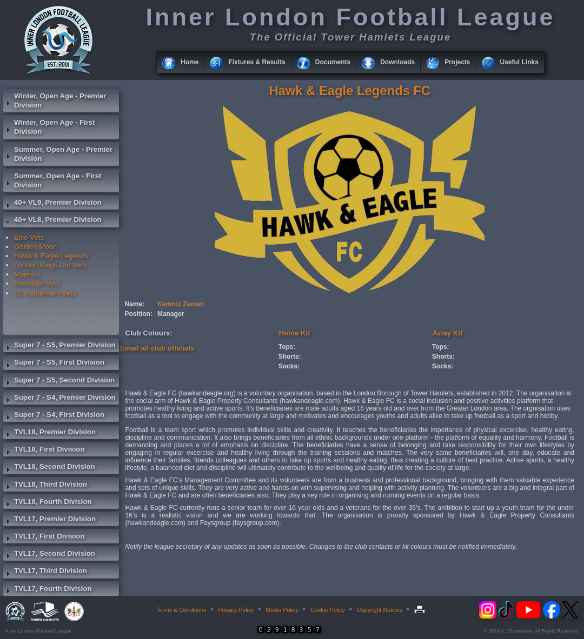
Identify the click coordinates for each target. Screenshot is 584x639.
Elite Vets (29, 237)
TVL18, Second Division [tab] (49, 467)
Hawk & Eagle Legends (51, 256)
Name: (135, 304)
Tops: (287, 347)
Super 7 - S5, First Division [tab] (53, 363)
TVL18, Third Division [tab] (45, 485)
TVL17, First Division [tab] (43, 537)
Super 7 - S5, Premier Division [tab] (59, 346)
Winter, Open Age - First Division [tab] (49, 127)
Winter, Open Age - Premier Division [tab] (54, 100)
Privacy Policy (236, 610)
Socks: (289, 366)
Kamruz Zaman (180, 304)
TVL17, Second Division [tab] (49, 554)
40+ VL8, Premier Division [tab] (52, 221)
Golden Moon (35, 247)
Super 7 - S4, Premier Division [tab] (59, 398)
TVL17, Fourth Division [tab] (47, 589)
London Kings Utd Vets (50, 265)
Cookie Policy (328, 610)
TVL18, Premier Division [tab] (49, 433)
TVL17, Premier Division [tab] (49, 520)
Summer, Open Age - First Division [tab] (52, 180)
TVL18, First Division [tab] (43, 450)
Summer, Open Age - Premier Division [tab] (57, 154)
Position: (138, 314)
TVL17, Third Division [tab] (45, 572)
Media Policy (282, 610)
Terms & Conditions (181, 610)
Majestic (27, 274)
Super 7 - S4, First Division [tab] (53, 416)
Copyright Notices (379, 610)
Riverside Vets (36, 283)
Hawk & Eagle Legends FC (349, 90)
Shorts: (289, 356)
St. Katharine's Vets (45, 293)
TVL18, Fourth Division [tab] (47, 502)
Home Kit (294, 333)
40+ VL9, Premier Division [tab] (52, 203)
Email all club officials (157, 348)
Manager (170, 314)
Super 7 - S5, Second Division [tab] (59, 381)
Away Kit (447, 333)
